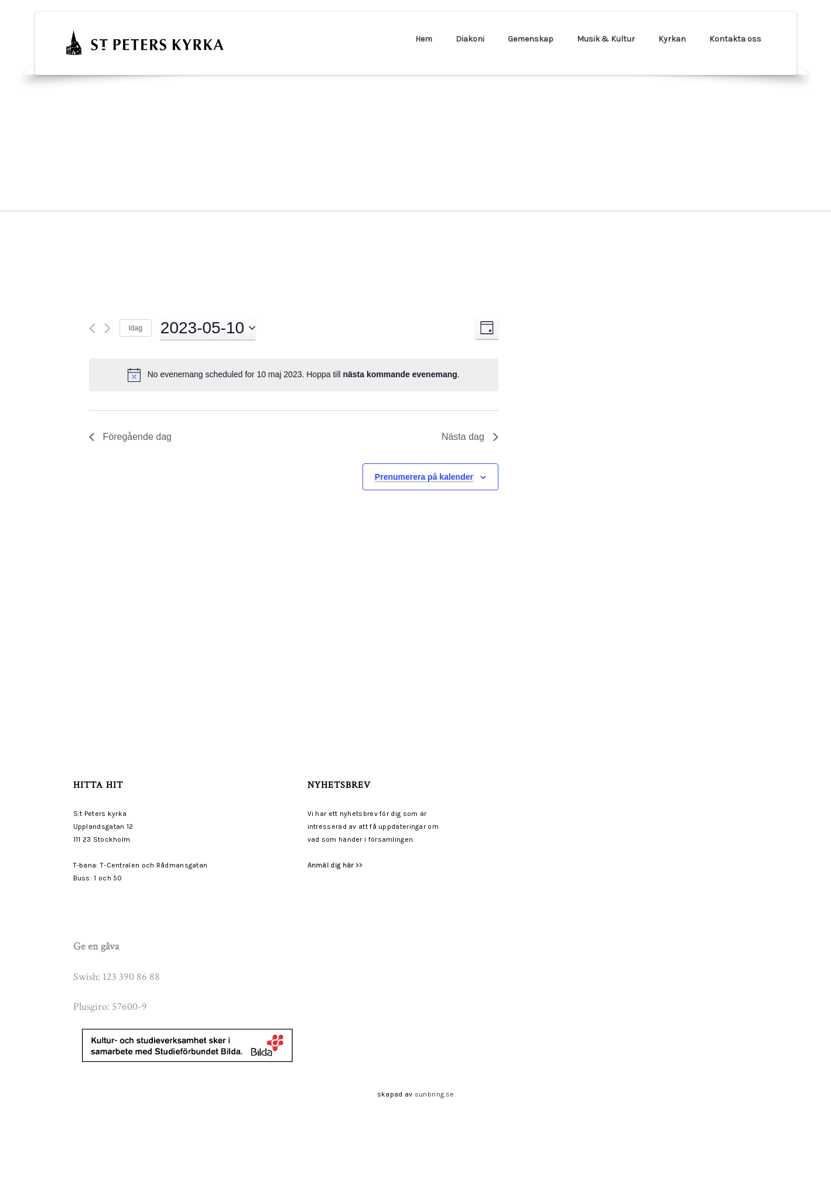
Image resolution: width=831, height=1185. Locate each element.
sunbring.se (434, 1094)
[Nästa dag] (107, 328)
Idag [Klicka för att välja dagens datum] (135, 328)
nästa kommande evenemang (400, 374)
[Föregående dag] (92, 328)
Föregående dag (130, 437)
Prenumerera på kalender (424, 476)
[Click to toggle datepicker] (207, 328)
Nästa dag (470, 437)
